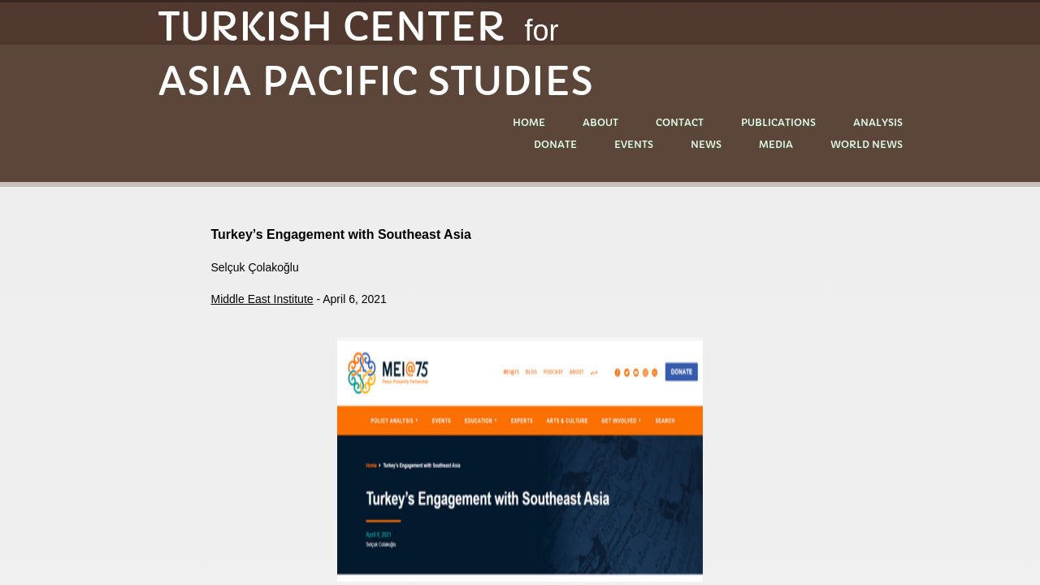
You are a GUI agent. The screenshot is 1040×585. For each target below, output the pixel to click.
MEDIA (776, 144)
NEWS (706, 144)
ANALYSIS (878, 122)
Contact (680, 122)
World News (866, 144)
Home (529, 122)
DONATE (555, 144)
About (600, 122)
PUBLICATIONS (778, 122)
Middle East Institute (262, 299)
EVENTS (633, 144)
